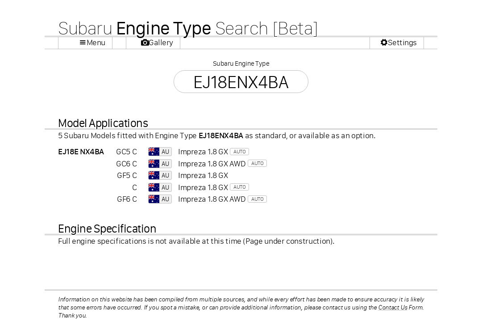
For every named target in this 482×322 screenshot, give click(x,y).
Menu (96, 42)
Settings (402, 42)
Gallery (161, 42)
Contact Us (392, 307)
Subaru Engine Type (241, 63)
